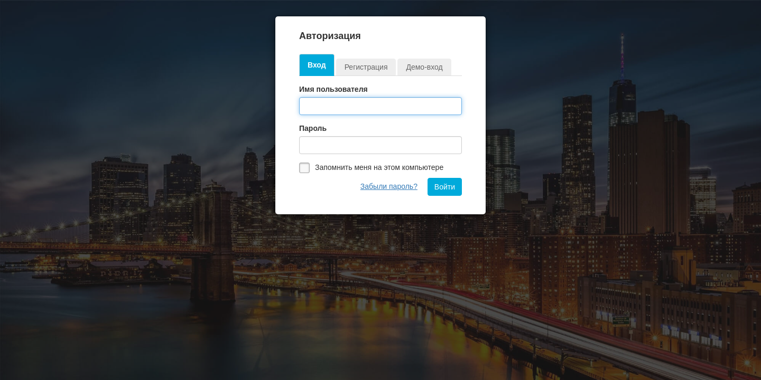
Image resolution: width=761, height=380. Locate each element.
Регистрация (366, 67)
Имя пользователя (333, 89)
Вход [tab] (317, 65)
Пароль (313, 128)
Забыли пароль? (388, 186)
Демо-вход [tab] (424, 67)
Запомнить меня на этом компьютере (379, 167)
